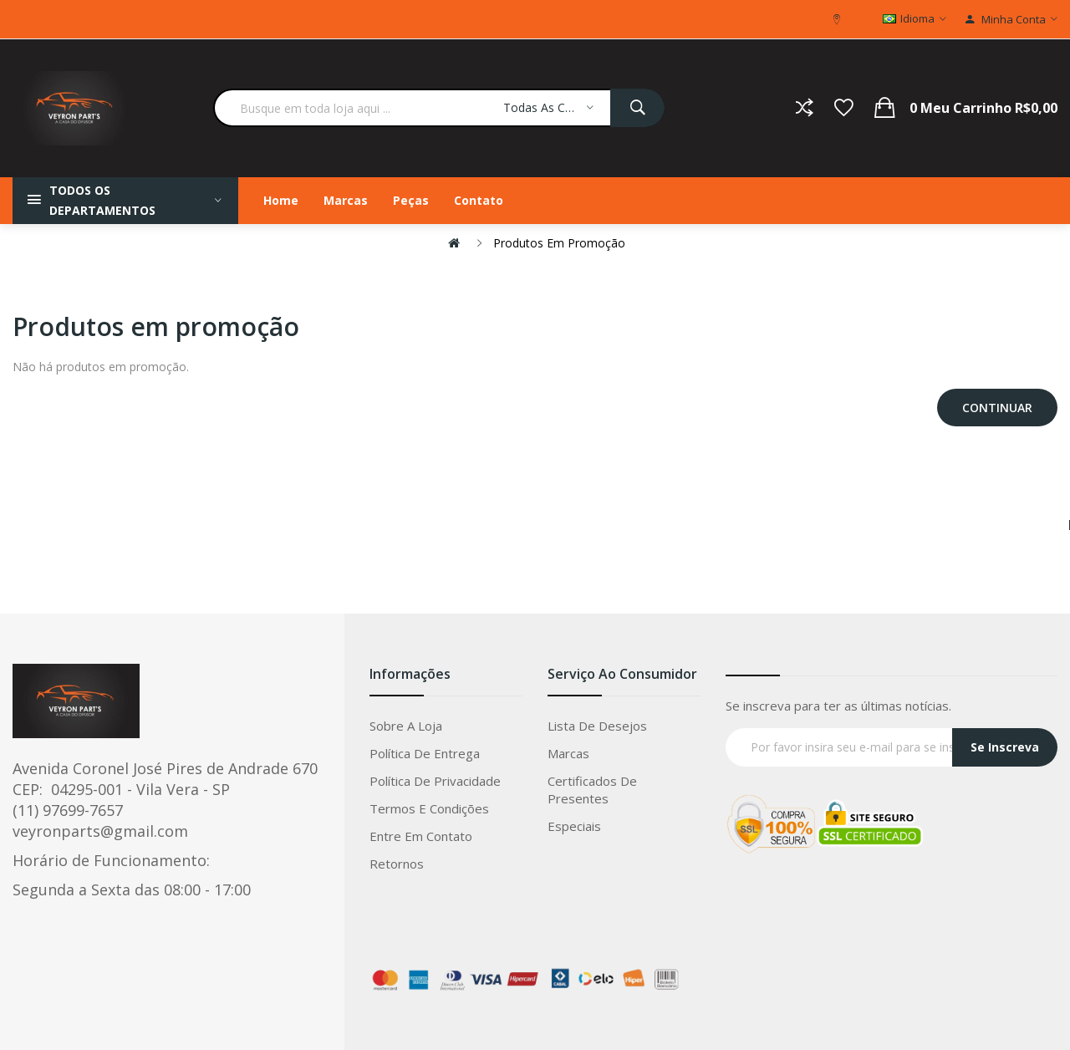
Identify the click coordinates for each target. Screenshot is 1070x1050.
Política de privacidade (435, 780)
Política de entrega (424, 753)
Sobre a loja (405, 725)
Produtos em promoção (559, 243)
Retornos (396, 863)
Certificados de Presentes (592, 789)
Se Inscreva (1005, 747)
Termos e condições (429, 808)
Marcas (568, 753)
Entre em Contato (420, 836)
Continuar (997, 407)
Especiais (574, 826)
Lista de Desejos (597, 725)
